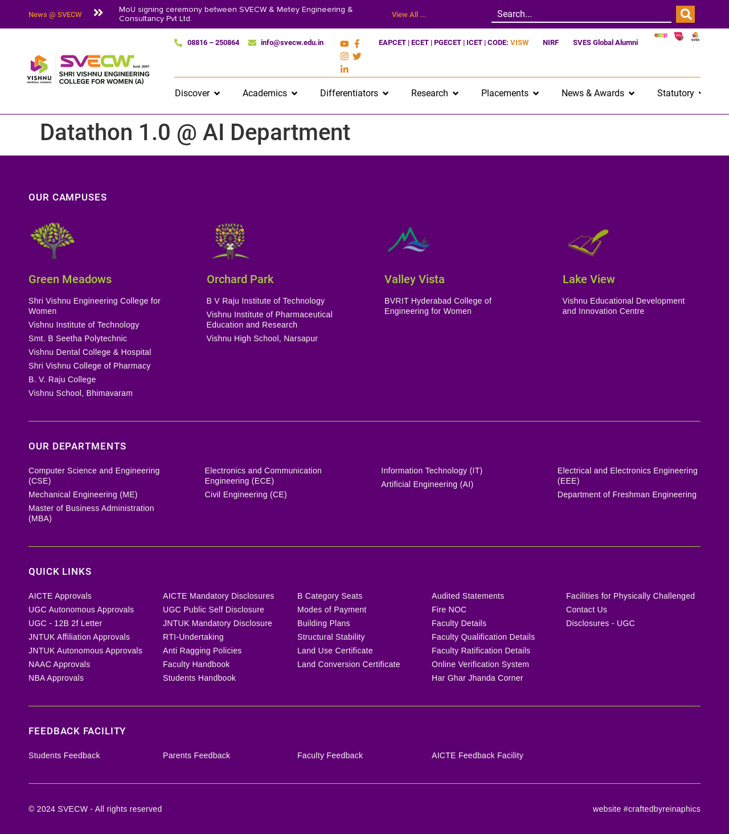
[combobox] (581, 14)
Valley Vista (414, 276)
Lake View (589, 276)
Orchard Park (240, 276)
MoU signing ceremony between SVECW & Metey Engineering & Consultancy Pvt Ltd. (237, 14)
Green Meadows (70, 276)
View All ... (409, 14)
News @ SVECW (54, 14)
